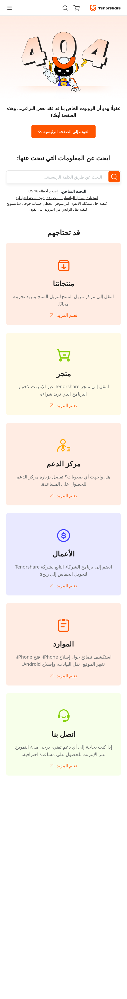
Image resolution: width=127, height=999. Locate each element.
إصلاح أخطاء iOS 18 (43, 191)
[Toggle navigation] (11, 7)
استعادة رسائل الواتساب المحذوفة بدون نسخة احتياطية (57, 197)
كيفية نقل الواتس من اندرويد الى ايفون (58, 209)
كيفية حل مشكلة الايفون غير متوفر (81, 203)
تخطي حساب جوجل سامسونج (29, 203)
